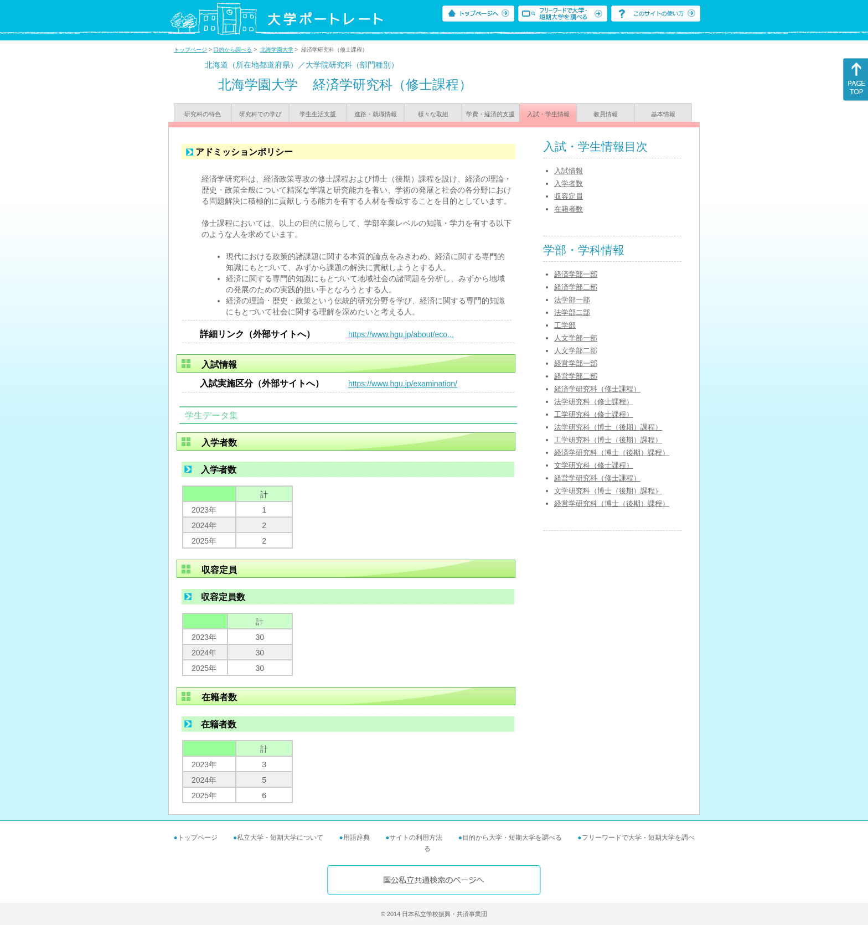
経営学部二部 (575, 376)
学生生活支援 (317, 114)
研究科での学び (260, 114)
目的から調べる (232, 49)
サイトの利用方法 (415, 837)
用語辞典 (356, 837)
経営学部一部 (575, 363)
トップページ (190, 49)
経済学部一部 (575, 274)
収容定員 (568, 196)
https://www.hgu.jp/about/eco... (401, 334)
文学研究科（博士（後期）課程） (608, 491)
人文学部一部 (575, 338)
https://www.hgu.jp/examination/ (402, 383)
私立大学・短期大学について (280, 837)
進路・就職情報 (375, 114)
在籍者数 (568, 209)
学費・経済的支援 (490, 114)
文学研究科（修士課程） (593, 465)
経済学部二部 (575, 287)
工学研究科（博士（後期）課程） (608, 440)
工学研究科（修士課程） (593, 414)
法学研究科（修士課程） (593, 401)
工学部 (565, 325)
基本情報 (663, 114)
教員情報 (605, 114)
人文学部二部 (575, 351)
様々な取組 (433, 114)
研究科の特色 (202, 114)
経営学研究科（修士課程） (597, 478)
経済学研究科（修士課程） (597, 389)
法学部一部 (572, 300)
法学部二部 (572, 312)
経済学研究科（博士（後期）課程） (611, 452)
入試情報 (568, 171)
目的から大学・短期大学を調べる (512, 837)
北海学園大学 (276, 49)
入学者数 (568, 183)
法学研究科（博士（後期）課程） (608, 427)
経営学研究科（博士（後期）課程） (611, 503)
